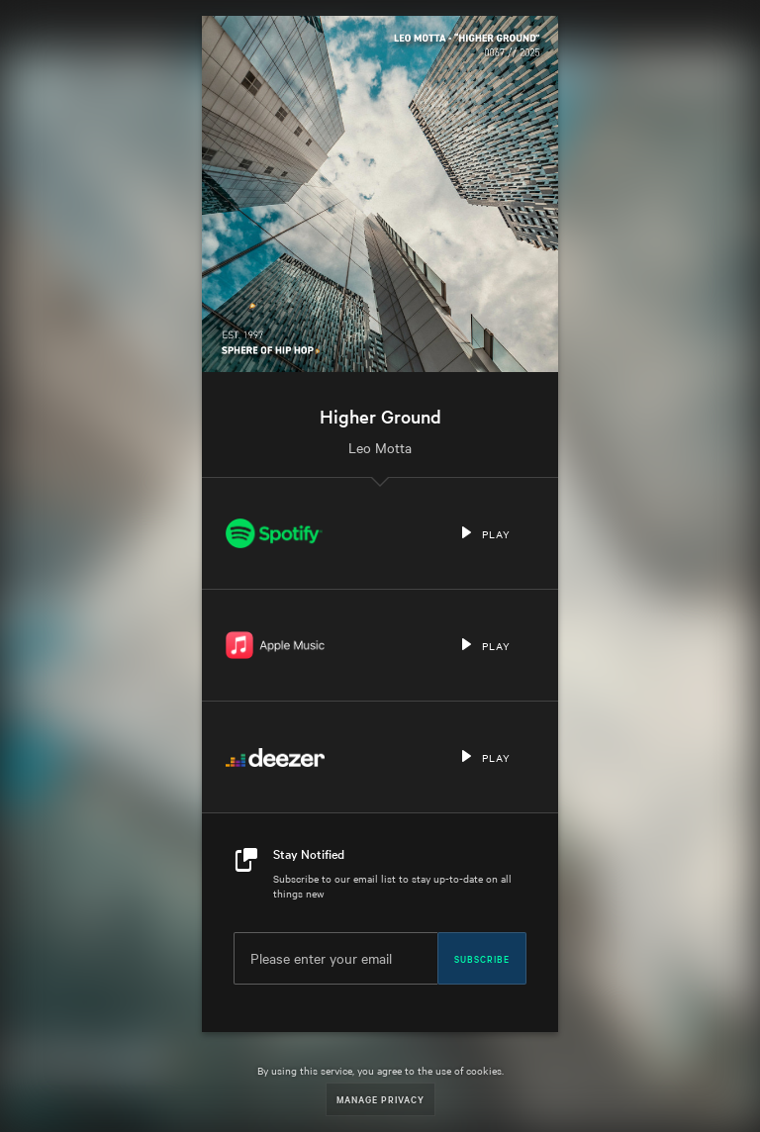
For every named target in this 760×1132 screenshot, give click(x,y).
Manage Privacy (380, 1098)
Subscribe (482, 958)
